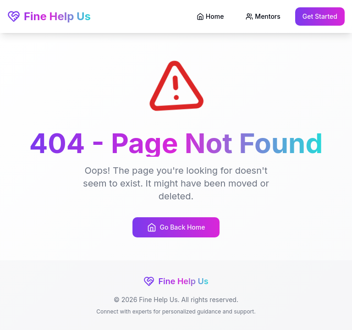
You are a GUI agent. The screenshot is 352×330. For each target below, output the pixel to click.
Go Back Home (176, 227)
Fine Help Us (49, 16)
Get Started (319, 16)
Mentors (263, 16)
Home (210, 16)
